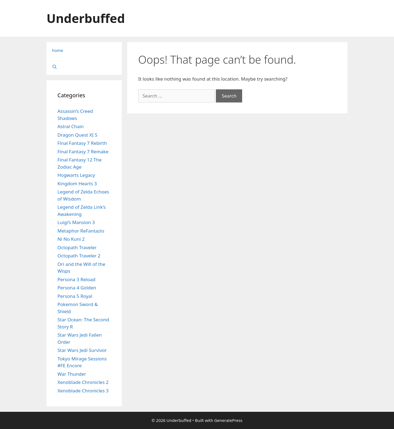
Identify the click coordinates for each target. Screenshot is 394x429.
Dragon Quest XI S (77, 135)
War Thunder (71, 374)
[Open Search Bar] (84, 66)
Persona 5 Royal (74, 296)
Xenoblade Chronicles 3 (83, 390)
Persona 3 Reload (76, 279)
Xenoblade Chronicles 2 (83, 382)
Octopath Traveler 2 (78, 255)
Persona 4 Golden (76, 287)
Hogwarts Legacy (76, 175)
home (57, 50)
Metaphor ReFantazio (80, 231)
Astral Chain (70, 126)
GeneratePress (228, 420)
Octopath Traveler (77, 247)
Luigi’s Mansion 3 (76, 222)
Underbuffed (86, 18)
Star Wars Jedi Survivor (82, 350)
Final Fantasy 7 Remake (82, 151)
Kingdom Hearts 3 (77, 183)
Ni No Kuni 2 (71, 239)
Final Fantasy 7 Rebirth (82, 143)
